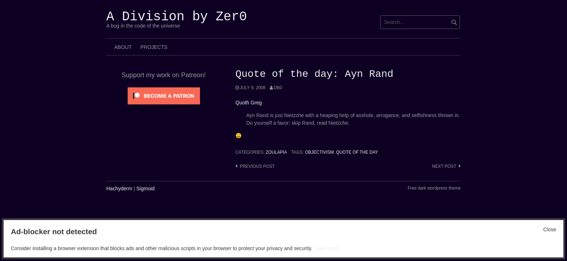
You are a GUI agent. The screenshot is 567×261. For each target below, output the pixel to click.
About (123, 47)
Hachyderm (119, 188)
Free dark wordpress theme (434, 188)
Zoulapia (276, 152)
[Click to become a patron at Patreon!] (164, 95)
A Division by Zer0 (176, 17)
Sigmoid (145, 188)
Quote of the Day (357, 152)
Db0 (278, 87)
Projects (153, 47)
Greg (256, 102)
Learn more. (327, 248)
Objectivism (319, 152)
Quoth (242, 102)
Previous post (257, 166)
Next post (444, 166)
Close (549, 229)
